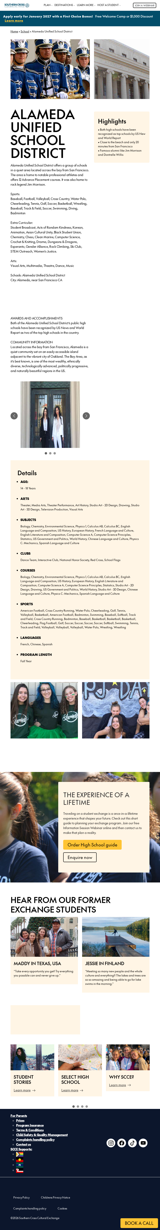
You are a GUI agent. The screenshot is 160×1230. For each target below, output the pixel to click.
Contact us (23, 1144)
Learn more (22, 1090)
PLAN (47, 5)
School (25, 31)
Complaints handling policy (35, 1139)
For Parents (19, 1115)
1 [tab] (73, 1106)
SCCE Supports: (21, 1149)
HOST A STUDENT (108, 5)
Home (14, 31)
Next (154, 1072)
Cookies (62, 1208)
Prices (20, 1120)
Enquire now (80, 857)
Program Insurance (30, 1125)
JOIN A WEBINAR (144, 5)
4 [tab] (86, 1106)
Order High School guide (92, 845)
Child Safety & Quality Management (42, 1134)
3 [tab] (82, 1106)
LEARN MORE (85, 5)
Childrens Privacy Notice (55, 1197)
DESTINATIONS (63, 5)
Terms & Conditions (30, 1130)
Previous (6, 1072)
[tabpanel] (50, 415)
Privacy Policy (21, 1197)
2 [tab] (78, 1106)
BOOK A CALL (139, 1223)
